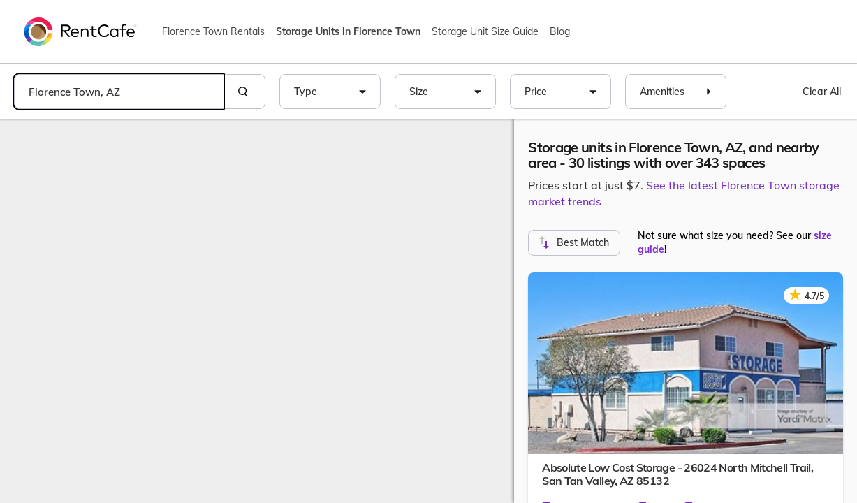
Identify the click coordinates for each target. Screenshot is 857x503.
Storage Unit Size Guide (485, 31)
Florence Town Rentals (213, 31)
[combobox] (119, 91)
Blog (560, 31)
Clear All (822, 91)
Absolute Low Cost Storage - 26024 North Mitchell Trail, (677, 474)
